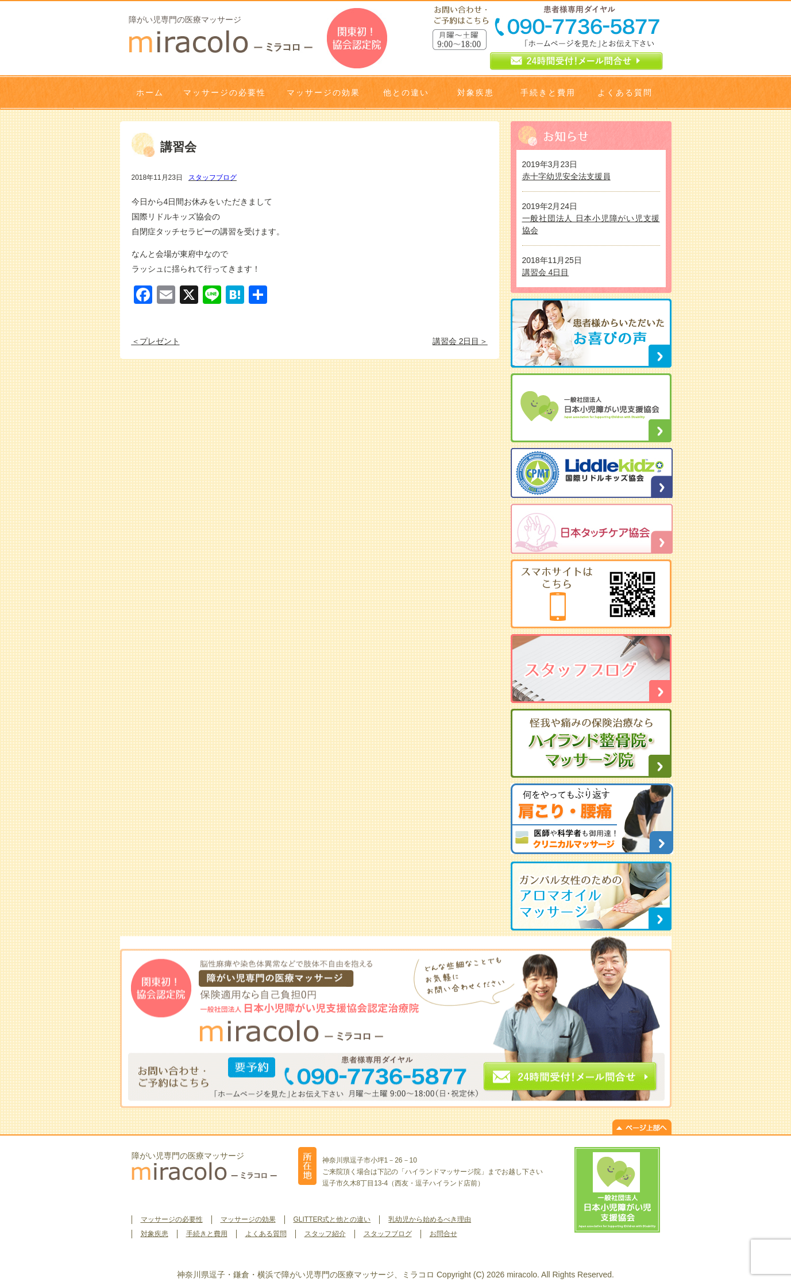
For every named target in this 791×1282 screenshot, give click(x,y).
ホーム (150, 92)
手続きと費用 (548, 92)
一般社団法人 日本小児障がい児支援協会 (591, 224)
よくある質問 (625, 92)
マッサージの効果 (323, 92)
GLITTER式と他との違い (332, 1219)
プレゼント (160, 341)
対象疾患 (475, 92)
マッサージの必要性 (224, 92)
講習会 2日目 (456, 341)
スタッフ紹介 (325, 1234)
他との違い (406, 92)
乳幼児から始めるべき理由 (429, 1219)
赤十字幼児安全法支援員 (566, 176)
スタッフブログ (212, 177)
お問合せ (443, 1234)
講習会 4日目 (545, 272)
